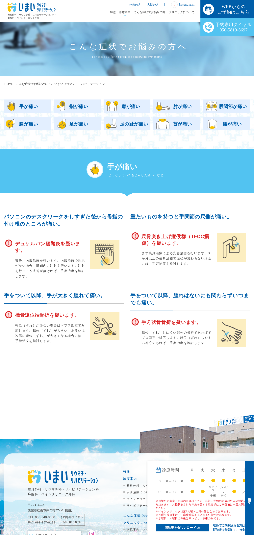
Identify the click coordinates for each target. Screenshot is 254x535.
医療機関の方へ (191, 485)
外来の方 (135, 4)
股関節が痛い (233, 106)
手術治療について (139, 492)
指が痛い (78, 106)
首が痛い (182, 124)
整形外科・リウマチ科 (143, 485)
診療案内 (125, 12)
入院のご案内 (189, 478)
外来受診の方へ (191, 471)
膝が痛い (28, 124)
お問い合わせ (189, 509)
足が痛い (78, 124)
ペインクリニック (139, 499)
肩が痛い (130, 106)
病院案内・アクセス (141, 529)
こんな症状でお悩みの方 (149, 12)
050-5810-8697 (72, 522)
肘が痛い (182, 106)
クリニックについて (181, 12)
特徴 (113, 12)
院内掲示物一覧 (191, 502)
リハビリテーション (141, 505)
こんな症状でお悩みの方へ (144, 515)
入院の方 (153, 4)
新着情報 (185, 494)
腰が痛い (232, 124)
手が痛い (28, 106)
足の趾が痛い (134, 124)
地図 (69, 510)
